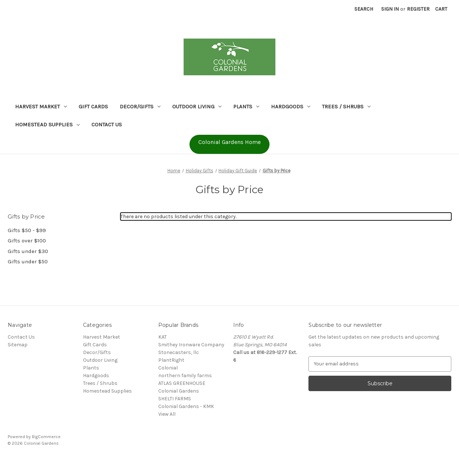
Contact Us (106, 124)
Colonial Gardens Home (229, 141)
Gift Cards (93, 106)
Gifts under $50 (28, 261)
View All (167, 414)
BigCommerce (46, 436)
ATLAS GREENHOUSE (181, 383)
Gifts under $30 (28, 251)
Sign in (390, 9)
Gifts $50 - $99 (27, 230)
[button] (229, 144)
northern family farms (185, 375)
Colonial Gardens (178, 391)
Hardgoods (290, 106)
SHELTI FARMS (174, 399)
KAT (162, 337)
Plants (246, 106)
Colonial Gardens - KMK (186, 406)
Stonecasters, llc (178, 352)
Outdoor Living (196, 106)
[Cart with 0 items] (441, 9)
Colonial (168, 368)
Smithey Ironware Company (191, 345)
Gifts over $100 (27, 240)
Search (363, 9)
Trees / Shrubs (346, 106)
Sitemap (18, 345)
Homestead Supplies (47, 124)
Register (418, 9)
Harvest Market (41, 106)
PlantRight (171, 360)
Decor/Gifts (140, 106)
